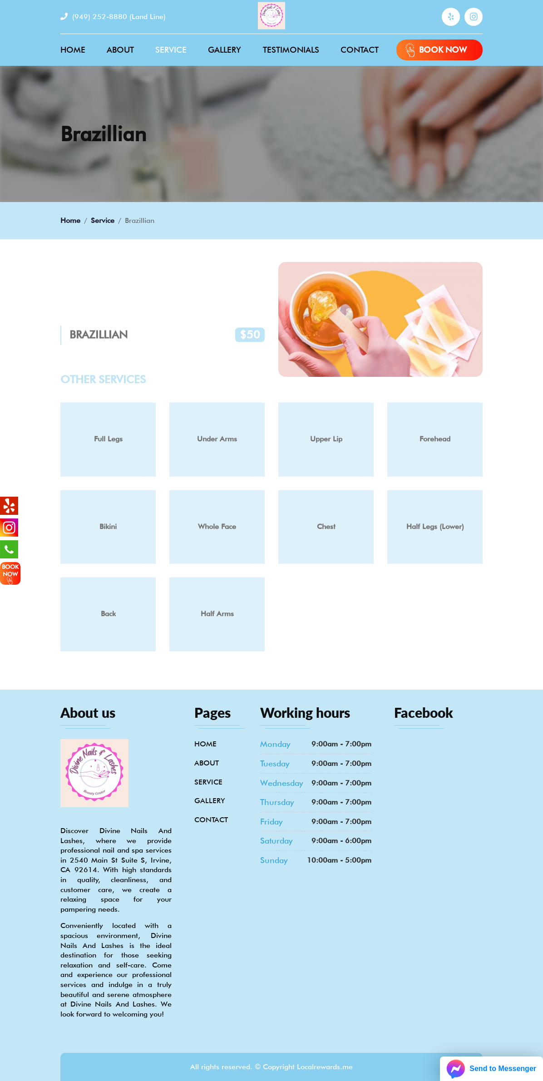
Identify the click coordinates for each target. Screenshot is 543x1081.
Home (72, 49)
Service (171, 49)
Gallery (224, 49)
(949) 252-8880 (113, 16)
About (120, 49)
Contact (360, 49)
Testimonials (291, 49)
